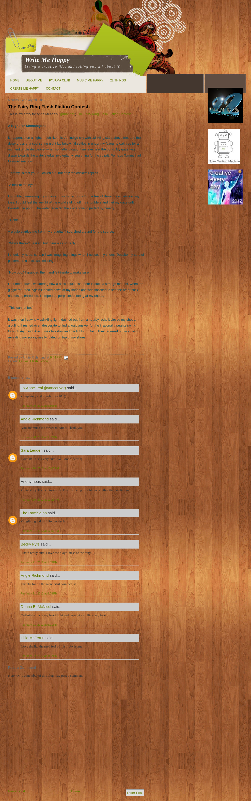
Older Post (135, 793)
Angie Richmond (35, 419)
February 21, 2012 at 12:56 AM (40, 530)
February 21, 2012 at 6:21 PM (39, 624)
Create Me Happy (24, 88)
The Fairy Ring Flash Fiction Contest (48, 106)
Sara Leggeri (32, 450)
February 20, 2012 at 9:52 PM (39, 437)
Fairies (23, 361)
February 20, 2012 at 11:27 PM (40, 499)
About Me (34, 80)
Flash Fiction (39, 361)
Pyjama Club (59, 80)
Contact (53, 88)
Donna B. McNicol (36, 606)
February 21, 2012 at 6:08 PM (39, 593)
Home (15, 80)
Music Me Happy (90, 80)
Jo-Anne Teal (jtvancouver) (43, 388)
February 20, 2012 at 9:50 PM (39, 405)
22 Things (118, 80)
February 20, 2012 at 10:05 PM (40, 468)
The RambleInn (34, 513)
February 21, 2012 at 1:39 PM (39, 562)
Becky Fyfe (30, 544)
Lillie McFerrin (32, 638)
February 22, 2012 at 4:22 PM (39, 655)
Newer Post (16, 791)
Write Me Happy (47, 59)
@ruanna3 (67, 114)
